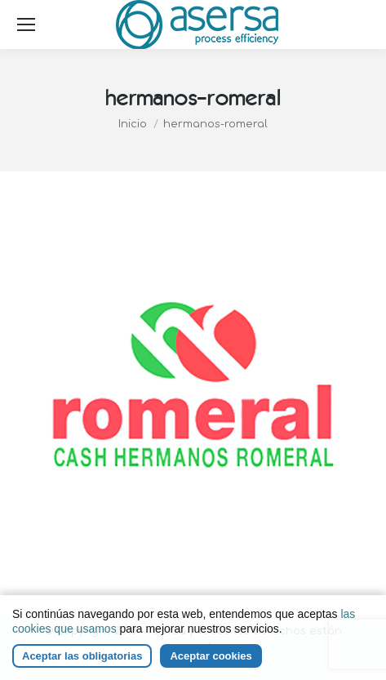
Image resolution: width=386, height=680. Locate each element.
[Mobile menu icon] (26, 24)
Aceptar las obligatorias (82, 656)
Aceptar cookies (210, 656)
